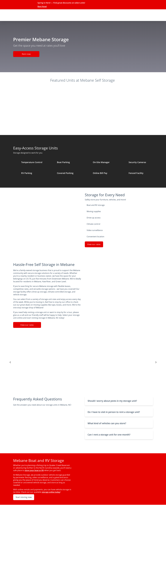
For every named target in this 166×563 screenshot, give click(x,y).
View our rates (94, 244)
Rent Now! (42, 6)
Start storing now (24, 497)
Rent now (26, 54)
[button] (119, 400)
